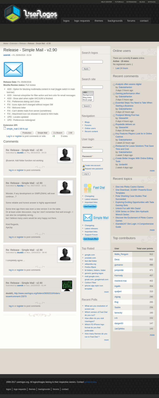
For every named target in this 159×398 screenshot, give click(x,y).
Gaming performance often (128, 93)
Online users (90, 128)
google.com (90, 255)
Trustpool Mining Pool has (127, 115)
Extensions (131, 2)
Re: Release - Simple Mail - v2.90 (24, 150)
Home (5, 43)
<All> (88, 92)
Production (27, 133)
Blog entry (88, 97)
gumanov (119, 265)
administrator (90, 382)
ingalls (117, 286)
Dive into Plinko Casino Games (130, 187)
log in (11, 170)
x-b (116, 318)
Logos (66, 21)
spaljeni (118, 291)
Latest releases (91, 199)
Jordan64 (123, 164)
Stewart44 (123, 118)
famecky (118, 313)
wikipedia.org (90, 264)
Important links (91, 202)
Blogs (142, 2)
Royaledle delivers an (125, 124)
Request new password (94, 169)
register (18, 136)
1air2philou (120, 328)
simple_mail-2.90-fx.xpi (17, 129)
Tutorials (119, 2)
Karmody (119, 275)
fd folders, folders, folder (95, 270)
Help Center (106, 2)
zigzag (118, 297)
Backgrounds (115, 21)
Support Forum (91, 235)
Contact (144, 21)
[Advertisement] (79, 32)
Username (87, 147)
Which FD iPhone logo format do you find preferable (94, 327)
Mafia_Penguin (121, 254)
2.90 (70, 133)
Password (87, 156)
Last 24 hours (122, 68)
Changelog (89, 196)
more (106, 292)
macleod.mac (121, 281)
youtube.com (90, 258)
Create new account (92, 165)
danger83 (119, 323)
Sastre (118, 307)
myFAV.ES (151, 2)
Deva (117, 259)
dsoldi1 (20, 153)
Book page (88, 100)
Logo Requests (82, 21)
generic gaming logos (94, 273)
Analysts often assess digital (128, 84)
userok (6, 55)
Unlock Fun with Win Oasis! (128, 208)
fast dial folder (91, 261)
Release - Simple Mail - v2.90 (39, 43)
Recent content (91, 131)
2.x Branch (58, 133)
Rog (116, 302)
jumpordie (119, 270)
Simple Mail (42, 133)
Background (88, 95)
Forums (131, 21)
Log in (9, 136)
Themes (99, 21)
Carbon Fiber (90, 283)
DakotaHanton (125, 87)
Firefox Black (90, 267)
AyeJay (20, 186)
